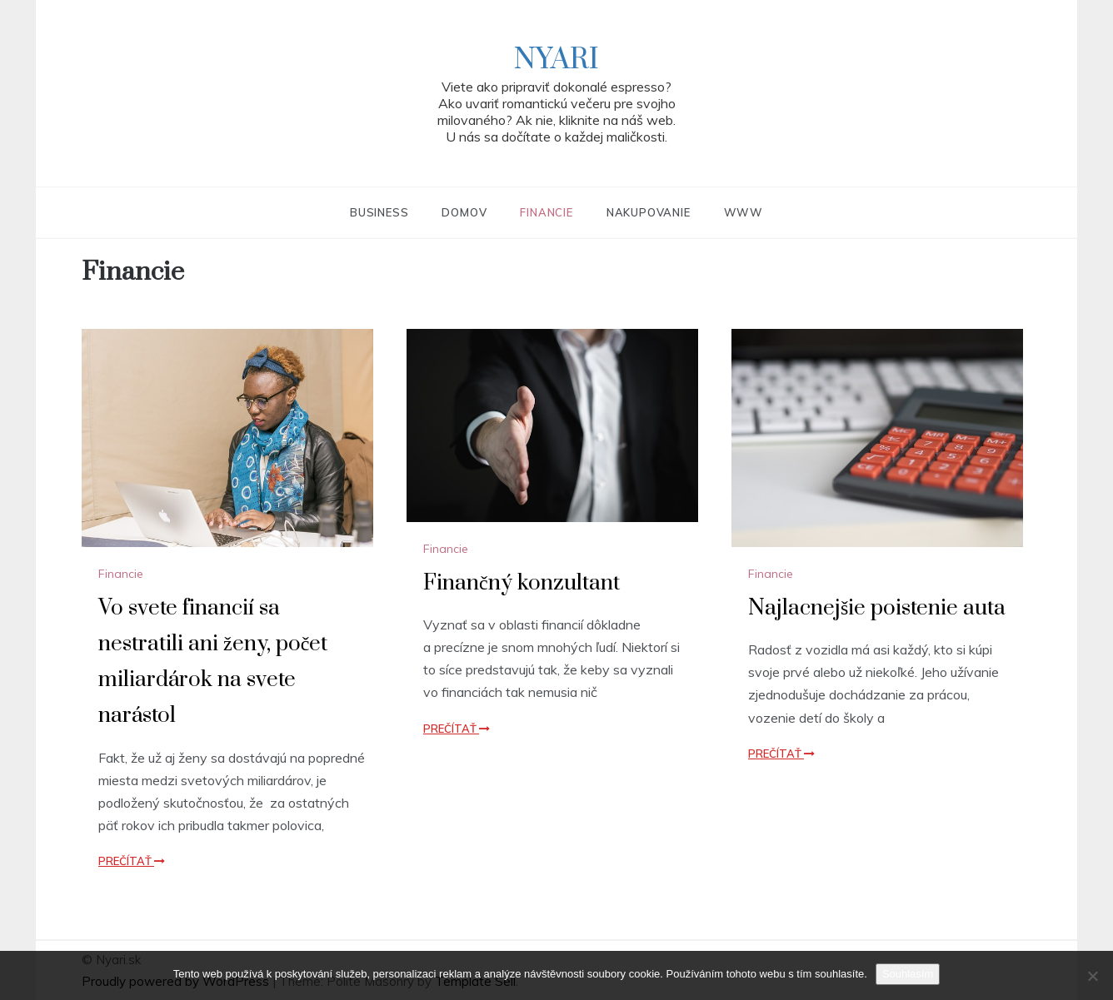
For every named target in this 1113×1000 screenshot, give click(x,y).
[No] (1092, 976)
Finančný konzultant (521, 583)
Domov (464, 212)
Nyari (556, 60)
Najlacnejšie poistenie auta (877, 608)
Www (743, 212)
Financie (546, 212)
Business (379, 212)
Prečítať (131, 861)
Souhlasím (907, 974)
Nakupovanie (648, 212)
